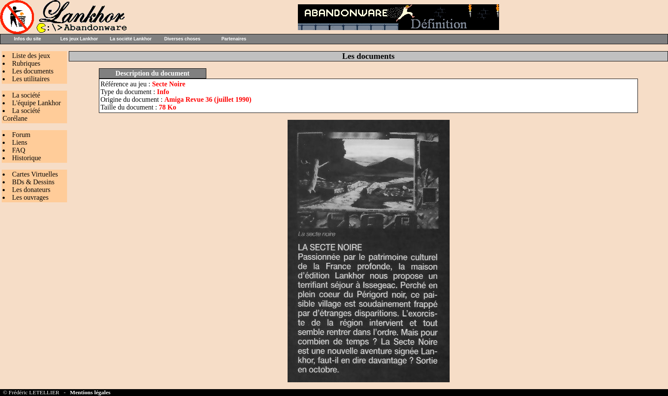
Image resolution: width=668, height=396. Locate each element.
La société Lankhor (130, 38)
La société (26, 95)
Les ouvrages (30, 197)
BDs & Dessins (33, 182)
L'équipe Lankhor (36, 103)
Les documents (32, 71)
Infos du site (27, 38)
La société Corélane (21, 114)
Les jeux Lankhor (79, 38)
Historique (26, 157)
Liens (20, 142)
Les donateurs (31, 189)
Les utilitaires (31, 78)
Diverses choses (182, 38)
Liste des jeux (31, 55)
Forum (21, 134)
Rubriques (26, 63)
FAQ (18, 150)
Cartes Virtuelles (35, 174)
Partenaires (233, 38)
